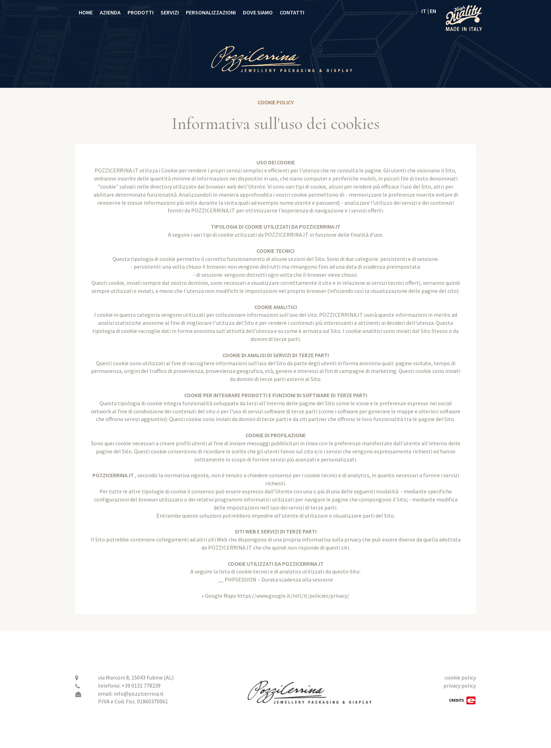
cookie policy (460, 677)
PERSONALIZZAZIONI (211, 12)
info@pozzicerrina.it (139, 693)
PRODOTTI (141, 12)
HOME (86, 12)
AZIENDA (110, 12)
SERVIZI (170, 12)
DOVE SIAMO (258, 12)
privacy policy (459, 685)
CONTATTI (292, 12)
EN (433, 10)
